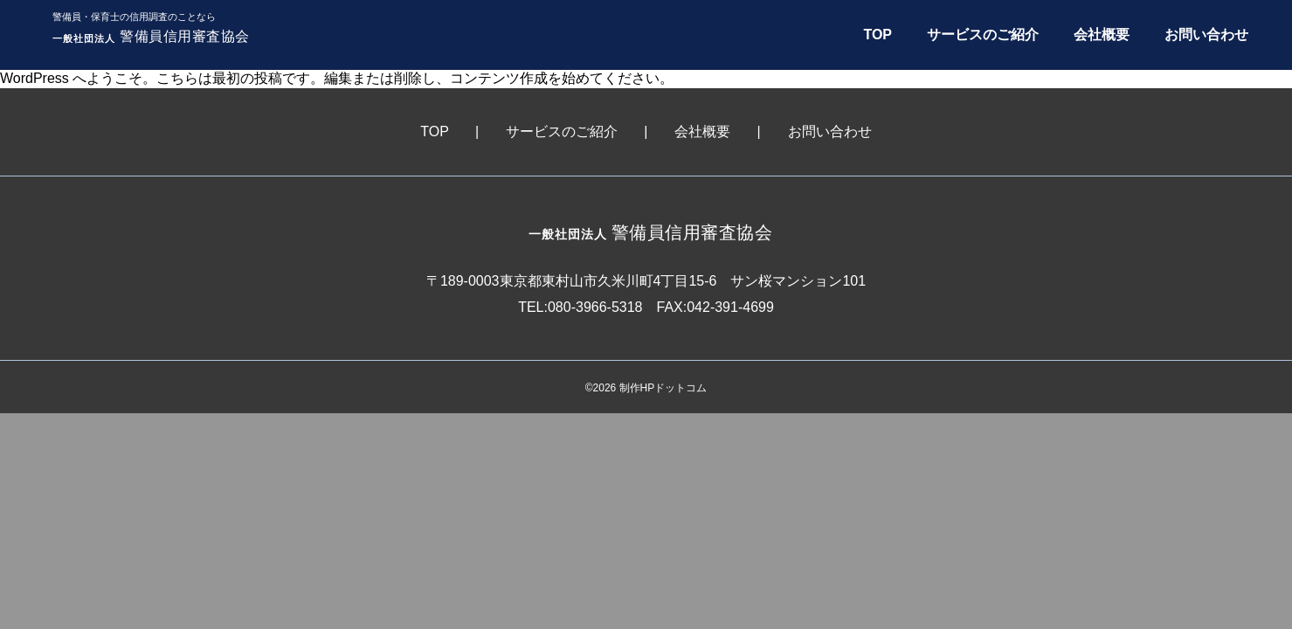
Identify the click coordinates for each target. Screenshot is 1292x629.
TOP (877, 34)
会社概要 (1102, 34)
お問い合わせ (1206, 34)
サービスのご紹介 (983, 34)
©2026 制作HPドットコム (646, 388)
